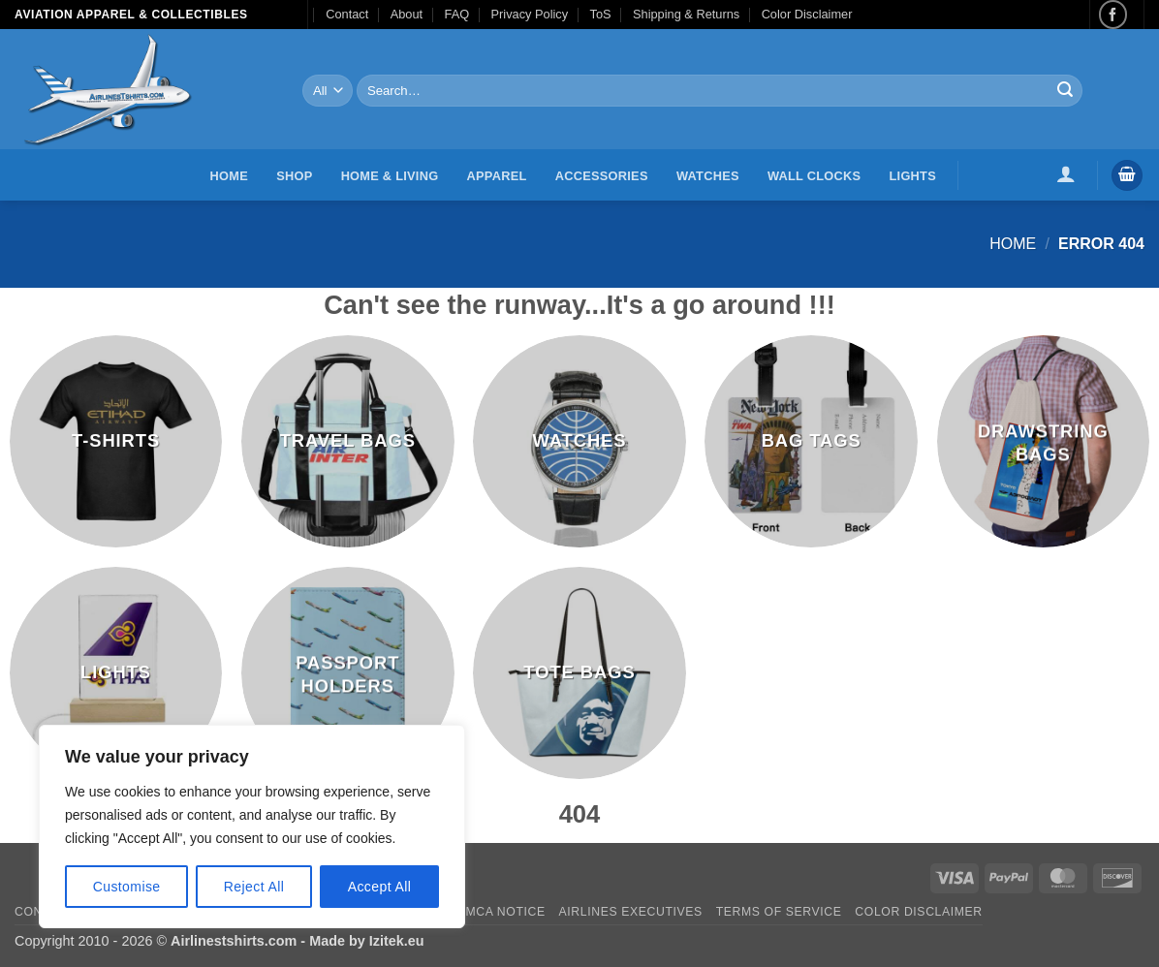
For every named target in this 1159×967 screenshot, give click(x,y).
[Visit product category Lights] (116, 673)
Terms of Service (779, 912)
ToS (600, 14)
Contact (347, 14)
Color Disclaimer (807, 14)
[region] (252, 826)
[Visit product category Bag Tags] (811, 441)
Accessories (601, 176)
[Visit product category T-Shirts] (116, 441)
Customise (127, 886)
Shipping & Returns (686, 14)
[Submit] (1065, 91)
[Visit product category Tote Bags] (579, 673)
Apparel (497, 176)
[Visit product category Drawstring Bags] (1043, 441)
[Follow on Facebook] (1113, 14)
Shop (294, 176)
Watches (707, 176)
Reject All (254, 886)
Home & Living (390, 176)
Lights (913, 176)
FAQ (457, 14)
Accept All (380, 886)
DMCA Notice (501, 912)
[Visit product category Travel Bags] (347, 441)
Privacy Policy (530, 14)
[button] (1066, 173)
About (407, 14)
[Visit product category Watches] (579, 441)
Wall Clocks (814, 176)
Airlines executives (631, 912)
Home (229, 176)
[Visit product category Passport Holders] (347, 673)
